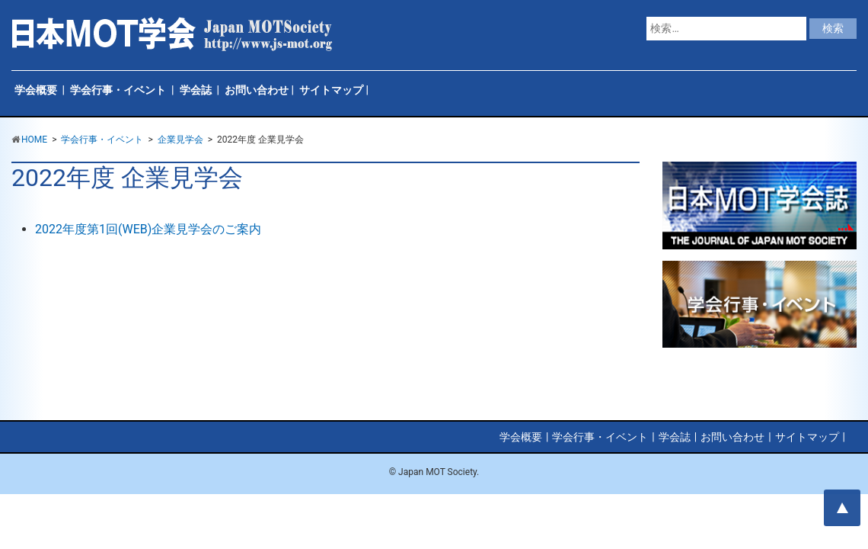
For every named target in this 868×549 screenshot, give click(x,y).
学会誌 (196, 90)
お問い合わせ (257, 90)
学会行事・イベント (118, 90)
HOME (34, 139)
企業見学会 (180, 139)
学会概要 (35, 90)
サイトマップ (331, 90)
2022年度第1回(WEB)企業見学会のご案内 (148, 229)
